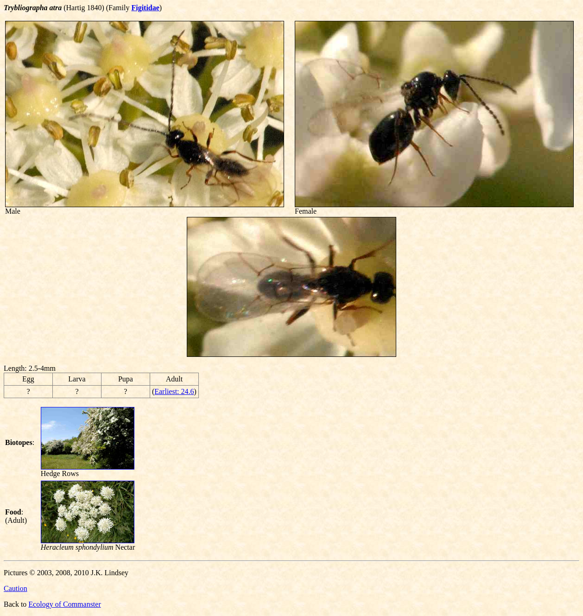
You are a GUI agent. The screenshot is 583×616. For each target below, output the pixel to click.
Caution (15, 588)
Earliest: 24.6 (174, 391)
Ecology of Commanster (64, 604)
